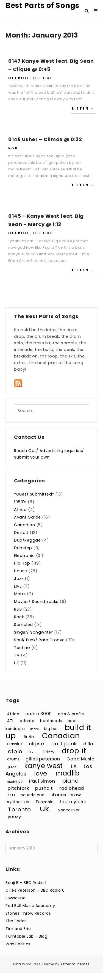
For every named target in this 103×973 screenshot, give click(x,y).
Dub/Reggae (27, 540)
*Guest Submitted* (34, 494)
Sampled (23, 624)
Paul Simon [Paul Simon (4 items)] (42, 781)
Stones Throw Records (28, 913)
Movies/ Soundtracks (36, 601)
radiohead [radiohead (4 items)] (71, 788)
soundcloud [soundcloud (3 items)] (32, 795)
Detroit (19, 78)
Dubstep (23, 548)
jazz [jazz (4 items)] (12, 766)
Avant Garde (27, 517)
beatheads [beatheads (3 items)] (51, 720)
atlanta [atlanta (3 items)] (27, 720)
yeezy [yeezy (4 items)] (14, 817)
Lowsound (15, 898)
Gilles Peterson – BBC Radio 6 (35, 890)
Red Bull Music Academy (30, 905)
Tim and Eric (18, 928)
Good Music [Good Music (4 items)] (80, 759)
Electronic (24, 555)
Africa (20, 509)
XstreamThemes (75, 964)
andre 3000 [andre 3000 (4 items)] (38, 714)
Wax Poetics (17, 944)
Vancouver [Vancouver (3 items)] (69, 810)
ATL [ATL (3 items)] (10, 720)
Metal (20, 594)
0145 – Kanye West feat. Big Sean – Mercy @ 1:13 (46, 220)
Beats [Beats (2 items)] (34, 729)
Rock (19, 617)
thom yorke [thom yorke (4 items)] (73, 802)
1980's (20, 502)
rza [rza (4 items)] (11, 795)
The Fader (15, 921)
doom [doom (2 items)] (33, 752)
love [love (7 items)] (40, 773)
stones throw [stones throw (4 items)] (66, 795)
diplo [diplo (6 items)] (15, 751)
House (20, 571)
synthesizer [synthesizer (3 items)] (18, 802)
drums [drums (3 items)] (13, 759)
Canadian (24, 525)
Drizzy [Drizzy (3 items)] (49, 752)
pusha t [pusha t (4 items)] (44, 788)
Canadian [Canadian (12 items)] (61, 736)
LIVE (18, 586)
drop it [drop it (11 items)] (74, 751)
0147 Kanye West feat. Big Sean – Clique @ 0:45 (51, 65)
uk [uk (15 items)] (44, 808)
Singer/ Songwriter (33, 632)
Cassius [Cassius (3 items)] (15, 744)
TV (17, 655)
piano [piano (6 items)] (70, 781)
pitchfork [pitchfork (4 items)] (18, 788)
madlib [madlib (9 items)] (67, 773)
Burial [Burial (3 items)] (29, 737)
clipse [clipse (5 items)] (36, 743)
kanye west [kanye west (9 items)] (43, 765)
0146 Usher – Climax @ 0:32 (45, 139)
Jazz (18, 578)
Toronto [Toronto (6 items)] (19, 809)
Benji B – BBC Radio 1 (25, 882)
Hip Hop (43, 78)
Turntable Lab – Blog (26, 936)
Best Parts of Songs (42, 5)
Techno (22, 647)
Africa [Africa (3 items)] (13, 714)
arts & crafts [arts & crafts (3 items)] (71, 714)
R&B (13, 148)
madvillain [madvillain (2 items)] (15, 782)
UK (16, 663)
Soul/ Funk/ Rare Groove (39, 640)
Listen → (83, 108)
